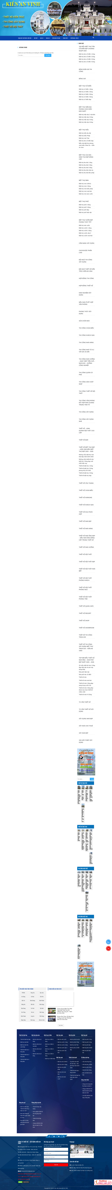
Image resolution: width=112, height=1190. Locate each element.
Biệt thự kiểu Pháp (84, 135)
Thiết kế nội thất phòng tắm (85, 598)
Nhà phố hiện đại (84, 672)
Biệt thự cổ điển (85, 86)
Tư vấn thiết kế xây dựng (86, 710)
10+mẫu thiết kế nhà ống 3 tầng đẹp (87, 1096)
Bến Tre (23, 1000)
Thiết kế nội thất (85, 554)
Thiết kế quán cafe (86, 606)
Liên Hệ (77, 38)
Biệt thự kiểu (84, 130)
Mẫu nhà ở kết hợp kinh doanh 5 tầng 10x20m (91, 796)
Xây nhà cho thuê (86, 726)
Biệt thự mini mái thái (85, 191)
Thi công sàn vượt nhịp (86, 383)
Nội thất (35, 38)
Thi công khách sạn (86, 335)
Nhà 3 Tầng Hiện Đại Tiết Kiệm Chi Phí (87, 796)
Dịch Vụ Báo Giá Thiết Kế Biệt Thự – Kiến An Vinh (25, 1108)
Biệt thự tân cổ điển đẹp (86, 141)
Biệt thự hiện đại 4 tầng (86, 122)
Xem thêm (61, 1025)
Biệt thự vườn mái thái (85, 235)
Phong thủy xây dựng (85, 312)
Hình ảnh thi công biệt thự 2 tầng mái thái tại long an (83, 929)
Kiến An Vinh (41, 1020)
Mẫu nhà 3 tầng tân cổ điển (79, 836)
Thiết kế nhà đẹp (85, 521)
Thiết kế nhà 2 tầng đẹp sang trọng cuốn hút (86, 684)
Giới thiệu (25, 38)
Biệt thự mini (84, 180)
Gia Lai (32, 1012)
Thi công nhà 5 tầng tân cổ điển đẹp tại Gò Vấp (91, 881)
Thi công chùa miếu (86, 328)
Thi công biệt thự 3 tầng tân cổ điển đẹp (79, 953)
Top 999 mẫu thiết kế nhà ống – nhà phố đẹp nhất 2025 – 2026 (86, 660)
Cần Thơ (41, 996)
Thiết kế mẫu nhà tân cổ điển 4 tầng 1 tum (83, 815)
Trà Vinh (32, 1008)
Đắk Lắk (32, 1004)
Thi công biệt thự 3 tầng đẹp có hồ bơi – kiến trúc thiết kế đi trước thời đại (91, 932)
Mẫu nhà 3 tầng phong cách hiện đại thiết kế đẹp (79, 797)
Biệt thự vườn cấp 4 (85, 233)
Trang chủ (20, 38)
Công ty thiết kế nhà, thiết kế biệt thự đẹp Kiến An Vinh (87, 1090)
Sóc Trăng (23, 1012)
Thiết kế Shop (84, 620)
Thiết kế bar (83, 440)
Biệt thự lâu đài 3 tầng (85, 167)
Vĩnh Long (32, 1020)
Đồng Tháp (23, 1020)
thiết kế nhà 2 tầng (27, 1176)
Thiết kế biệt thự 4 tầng (86, 473)
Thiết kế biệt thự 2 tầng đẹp (24, 1050)
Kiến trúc (29, 38)
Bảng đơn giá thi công (85, 70)
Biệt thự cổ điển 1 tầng (86, 89)
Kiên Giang (42, 1004)
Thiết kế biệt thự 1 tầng (86, 466)
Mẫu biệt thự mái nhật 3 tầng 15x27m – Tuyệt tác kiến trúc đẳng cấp (87, 841)
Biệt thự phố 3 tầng (85, 207)
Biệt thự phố (84, 201)
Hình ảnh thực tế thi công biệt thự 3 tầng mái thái (87, 929)
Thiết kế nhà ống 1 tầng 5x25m (74, 1071)
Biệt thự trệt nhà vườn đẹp (24, 1046)
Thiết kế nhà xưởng (86, 547)
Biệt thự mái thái (24, 1042)
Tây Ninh (41, 1008)
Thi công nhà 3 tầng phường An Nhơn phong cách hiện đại (87, 881)
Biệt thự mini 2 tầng (85, 186)
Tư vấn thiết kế (84, 702)
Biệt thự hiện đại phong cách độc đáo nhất (85, 109)
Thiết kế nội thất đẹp (87, 561)
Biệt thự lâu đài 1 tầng (85, 162)
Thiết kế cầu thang (86, 483)
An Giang (23, 996)
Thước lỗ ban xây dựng (37, 1107)
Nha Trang (42, 1012)
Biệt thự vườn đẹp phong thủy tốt (86, 221)
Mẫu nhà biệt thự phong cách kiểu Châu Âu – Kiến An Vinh (86, 145)
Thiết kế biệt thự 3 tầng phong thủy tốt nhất (86, 469)
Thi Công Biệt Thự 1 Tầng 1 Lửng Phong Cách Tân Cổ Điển (79, 929)
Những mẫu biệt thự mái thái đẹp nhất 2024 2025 (86, 455)
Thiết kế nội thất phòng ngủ (85, 588)
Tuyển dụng (72, 38)
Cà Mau (32, 996)
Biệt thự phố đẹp (84, 210)
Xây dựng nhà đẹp (86, 718)
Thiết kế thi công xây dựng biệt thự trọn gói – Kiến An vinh (86, 647)
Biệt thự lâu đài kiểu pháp (86, 172)
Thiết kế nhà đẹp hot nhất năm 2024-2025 (75, 1077)
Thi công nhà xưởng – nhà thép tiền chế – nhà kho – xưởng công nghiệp (87, 362)
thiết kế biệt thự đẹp (30, 1173)
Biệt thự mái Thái (84, 138)
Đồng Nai (23, 1004)
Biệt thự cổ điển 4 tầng (86, 97)
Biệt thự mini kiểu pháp (86, 188)
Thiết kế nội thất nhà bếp (87, 570)
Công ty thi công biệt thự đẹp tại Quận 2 (87, 1085)
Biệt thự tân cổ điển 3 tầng (87, 59)
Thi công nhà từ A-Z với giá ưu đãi (86, 351)
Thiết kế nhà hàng (86, 528)
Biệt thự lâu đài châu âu (86, 170)
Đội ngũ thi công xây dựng (85, 261)
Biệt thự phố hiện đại (85, 212)
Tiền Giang (42, 1016)
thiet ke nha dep (25, 1179)
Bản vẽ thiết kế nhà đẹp (87, 1073)
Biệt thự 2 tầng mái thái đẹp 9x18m (91, 859)
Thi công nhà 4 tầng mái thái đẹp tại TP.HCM (79, 880)
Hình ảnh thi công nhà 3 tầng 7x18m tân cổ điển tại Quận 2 (87, 903)
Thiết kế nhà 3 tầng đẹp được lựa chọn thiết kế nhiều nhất (86, 690)
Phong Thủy (65, 38)
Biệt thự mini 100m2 (85, 183)
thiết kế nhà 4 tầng (86, 1067)
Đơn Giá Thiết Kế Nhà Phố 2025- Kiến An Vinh (25, 1115)
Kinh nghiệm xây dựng (85, 294)
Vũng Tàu (32, 992)
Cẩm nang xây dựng (56, 38)
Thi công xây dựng (86, 412)
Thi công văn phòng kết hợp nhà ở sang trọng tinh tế (87, 403)
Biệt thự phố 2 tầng (85, 204)
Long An (32, 1016)
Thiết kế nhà (82, 677)
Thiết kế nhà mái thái (85, 680)
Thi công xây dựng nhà (86, 420)
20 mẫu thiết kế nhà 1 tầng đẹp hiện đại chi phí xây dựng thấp (87, 667)
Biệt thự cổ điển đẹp (85, 99)
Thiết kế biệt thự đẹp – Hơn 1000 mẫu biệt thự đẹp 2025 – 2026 (87, 449)
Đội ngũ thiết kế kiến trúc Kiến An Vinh (87, 270)
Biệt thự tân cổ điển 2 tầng (87, 56)
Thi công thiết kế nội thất (87, 392)
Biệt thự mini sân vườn (86, 194)
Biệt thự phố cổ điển (87, 1047)
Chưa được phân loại (85, 251)
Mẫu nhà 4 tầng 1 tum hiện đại (83, 795)
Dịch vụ (41, 38)
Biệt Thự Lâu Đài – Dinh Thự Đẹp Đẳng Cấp (86, 157)
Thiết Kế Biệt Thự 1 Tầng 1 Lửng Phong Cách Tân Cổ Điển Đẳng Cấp (83, 841)
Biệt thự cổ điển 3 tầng (86, 94)
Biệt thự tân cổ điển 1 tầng (87, 54)
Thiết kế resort (85, 613)
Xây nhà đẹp (83, 733)
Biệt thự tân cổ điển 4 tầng (87, 61)
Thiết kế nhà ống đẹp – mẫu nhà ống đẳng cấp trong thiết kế (87, 538)
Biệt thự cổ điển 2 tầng (86, 91)
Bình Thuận (23, 1016)
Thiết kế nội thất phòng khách (85, 579)
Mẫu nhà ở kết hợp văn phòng (86, 303)
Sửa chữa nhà (84, 321)
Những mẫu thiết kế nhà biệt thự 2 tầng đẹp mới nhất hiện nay (86, 461)
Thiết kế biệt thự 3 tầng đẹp (24, 1055)
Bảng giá (48, 38)
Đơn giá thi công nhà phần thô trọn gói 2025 (24, 1122)
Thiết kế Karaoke (85, 497)
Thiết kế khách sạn (86, 505)
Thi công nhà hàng (86, 342)
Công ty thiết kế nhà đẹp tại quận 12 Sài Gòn (37, 1125)
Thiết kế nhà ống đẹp (37, 1119)
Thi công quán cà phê (86, 373)
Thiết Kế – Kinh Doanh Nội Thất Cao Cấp (86, 431)
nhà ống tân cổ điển (87, 1064)
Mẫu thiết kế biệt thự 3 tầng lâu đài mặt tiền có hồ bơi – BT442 (91, 841)
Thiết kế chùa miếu (86, 490)
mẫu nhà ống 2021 (87, 1061)
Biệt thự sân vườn (84, 225)
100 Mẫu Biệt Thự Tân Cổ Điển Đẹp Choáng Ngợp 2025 (87, 49)
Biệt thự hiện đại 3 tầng (86, 119)
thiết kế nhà (21, 1173)
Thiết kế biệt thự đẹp (85, 475)
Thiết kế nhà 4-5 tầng (85, 694)
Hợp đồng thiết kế (86, 285)
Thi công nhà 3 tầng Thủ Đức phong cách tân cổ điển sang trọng (83, 883)
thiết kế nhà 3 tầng (86, 1070)
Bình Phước (41, 1000)
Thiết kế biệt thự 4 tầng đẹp (24, 1060)
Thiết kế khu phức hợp (86, 513)
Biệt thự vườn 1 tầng (85, 228)
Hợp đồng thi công (86, 278)
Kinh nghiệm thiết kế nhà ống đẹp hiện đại (38, 1113)
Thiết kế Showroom (86, 628)
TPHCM (23, 992)
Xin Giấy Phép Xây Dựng (85, 741)
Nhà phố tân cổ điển (85, 674)
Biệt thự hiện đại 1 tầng (37, 1040)
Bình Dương (32, 1000)
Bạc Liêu (42, 992)
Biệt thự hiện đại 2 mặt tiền (87, 114)
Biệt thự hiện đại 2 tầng (86, 117)
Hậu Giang (23, 1008)
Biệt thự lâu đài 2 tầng (85, 165)
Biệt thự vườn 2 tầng (85, 230)
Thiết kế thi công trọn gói (85, 636)
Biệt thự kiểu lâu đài (85, 133)
